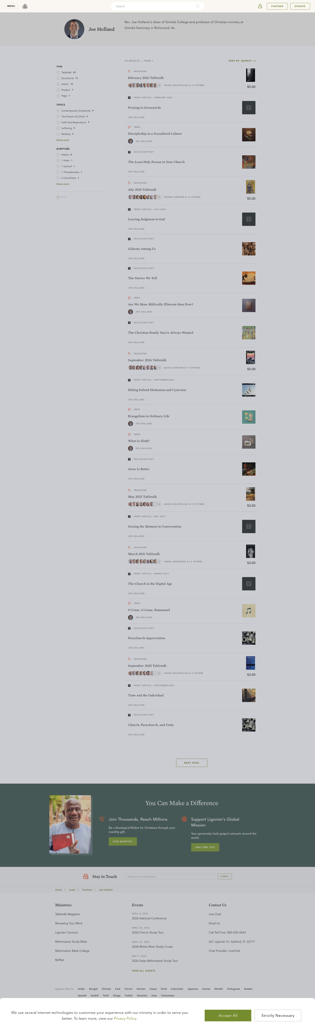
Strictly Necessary (277, 1015)
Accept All (228, 1015)
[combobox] (152, 6)
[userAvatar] (260, 6)
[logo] (25, 6)
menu (11, 6)
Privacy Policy (125, 1018)
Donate (300, 6)
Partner (277, 6)
